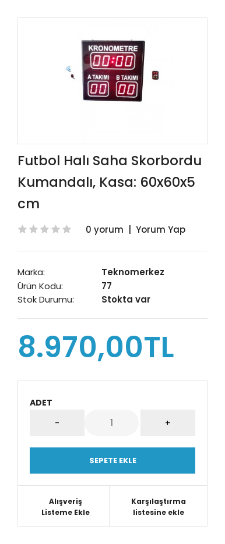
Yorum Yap (160, 229)
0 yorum (105, 229)
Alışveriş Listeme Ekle (65, 506)
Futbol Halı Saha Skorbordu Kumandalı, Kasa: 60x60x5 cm (109, 182)
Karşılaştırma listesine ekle (158, 506)
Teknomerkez (132, 272)
